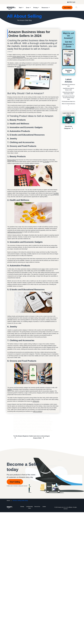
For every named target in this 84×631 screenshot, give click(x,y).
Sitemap (22, 506)
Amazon (19, 66)
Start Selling (67, 7)
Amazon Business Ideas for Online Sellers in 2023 (68, 93)
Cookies (44, 506)
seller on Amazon (37, 411)
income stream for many (18, 56)
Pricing (35, 7)
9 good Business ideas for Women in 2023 (68, 89)
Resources (45, 7)
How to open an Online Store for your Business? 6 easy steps (68, 97)
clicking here (36, 401)
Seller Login (72, 2)
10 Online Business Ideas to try (68, 101)
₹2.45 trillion (46, 161)
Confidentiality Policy (29, 507)
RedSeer (9, 389)
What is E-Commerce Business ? (68, 104)
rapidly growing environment (14, 232)
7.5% (42, 269)
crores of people (30, 107)
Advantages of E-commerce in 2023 (68, 85)
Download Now (68, 71)
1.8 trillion (56, 193)
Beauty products (11, 159)
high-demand (22, 64)
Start (20, 7)
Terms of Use (37, 506)
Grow (27, 7)
